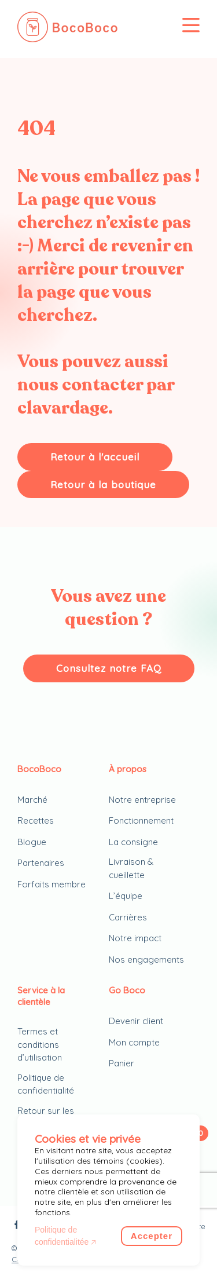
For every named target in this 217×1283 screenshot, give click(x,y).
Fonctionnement (141, 820)
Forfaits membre (51, 884)
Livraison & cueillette (131, 868)
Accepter (151, 1236)
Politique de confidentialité (45, 1084)
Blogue (31, 841)
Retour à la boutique (103, 484)
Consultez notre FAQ (108, 668)
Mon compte (134, 1042)
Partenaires (40, 862)
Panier (121, 1063)
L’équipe (125, 895)
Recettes (35, 820)
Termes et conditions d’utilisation (39, 1044)
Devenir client (136, 1020)
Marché (32, 799)
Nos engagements (146, 959)
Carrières (128, 917)
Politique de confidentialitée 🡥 (65, 1236)
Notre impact (135, 938)
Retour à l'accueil (94, 457)
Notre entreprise (142, 799)
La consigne (133, 841)
